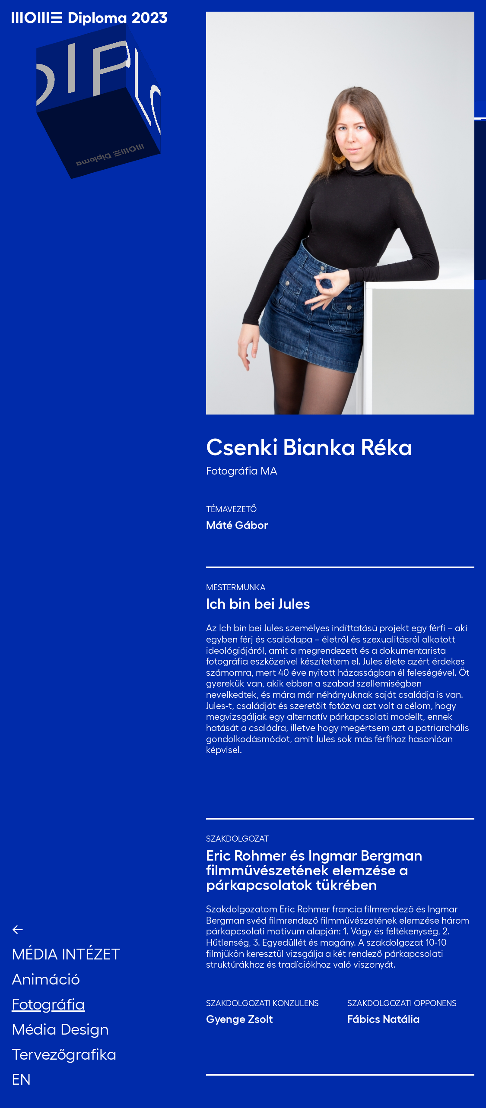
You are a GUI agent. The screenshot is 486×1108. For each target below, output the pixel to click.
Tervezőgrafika (64, 1054)
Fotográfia (48, 1004)
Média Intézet (66, 953)
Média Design (60, 1029)
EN (21, 1079)
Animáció (46, 979)
